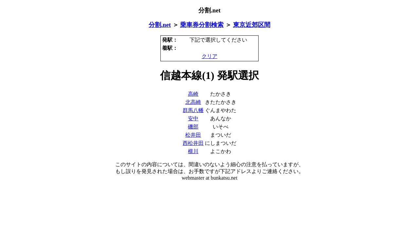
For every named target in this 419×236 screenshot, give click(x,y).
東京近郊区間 (251, 24)
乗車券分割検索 (202, 24)
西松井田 (193, 143)
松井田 (193, 135)
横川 (193, 151)
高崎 (193, 94)
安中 (193, 118)
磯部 (193, 126)
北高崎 (193, 102)
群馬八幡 (193, 110)
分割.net (160, 24)
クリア (209, 56)
